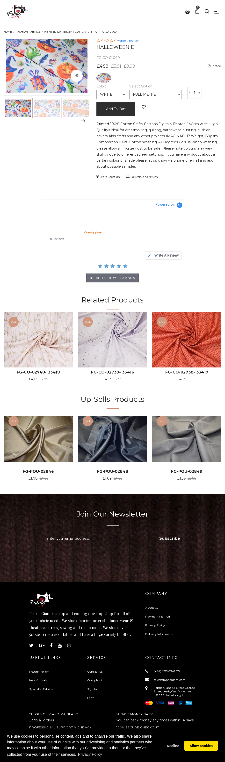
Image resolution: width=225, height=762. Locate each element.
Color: (101, 86)
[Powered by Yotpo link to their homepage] (170, 205)
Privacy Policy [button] (90, 754)
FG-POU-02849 (186, 471)
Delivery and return (142, 176)
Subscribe (169, 538)
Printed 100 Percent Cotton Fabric (70, 31)
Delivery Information (159, 634)
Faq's (90, 698)
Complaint (94, 680)
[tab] (163, 255)
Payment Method (157, 616)
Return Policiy (39, 671)
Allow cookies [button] (201, 746)
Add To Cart (116, 109)
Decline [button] (173, 746)
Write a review (128, 41)
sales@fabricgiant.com (170, 680)
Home (8, 31)
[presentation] (84, 555)
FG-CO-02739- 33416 (112, 372)
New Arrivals (38, 680)
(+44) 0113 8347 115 (167, 671)
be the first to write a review (112, 278)
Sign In (92, 689)
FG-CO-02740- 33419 (38, 372)
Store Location (108, 176)
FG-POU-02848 (112, 471)
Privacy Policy (155, 625)
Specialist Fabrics (41, 689)
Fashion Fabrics (27, 31)
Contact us (94, 671)
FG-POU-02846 (38, 471)
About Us (151, 607)
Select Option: (141, 86)
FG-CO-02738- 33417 (186, 372)
